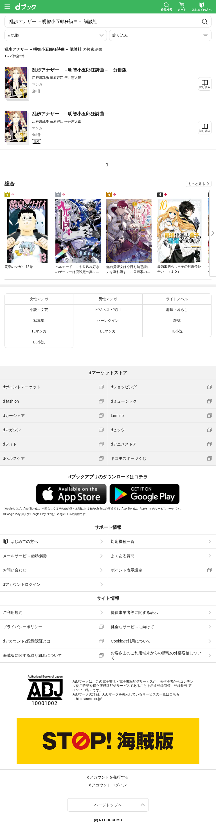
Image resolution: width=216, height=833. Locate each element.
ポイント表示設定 (126, 570)
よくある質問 (122, 556)
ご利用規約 (12, 612)
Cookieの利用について (131, 641)
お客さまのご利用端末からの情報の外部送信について (156, 655)
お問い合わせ (14, 570)
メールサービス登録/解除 (25, 556)
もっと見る (196, 184)
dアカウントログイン (21, 584)
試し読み (204, 87)
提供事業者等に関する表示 (134, 612)
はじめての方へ (20, 541)
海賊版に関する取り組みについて (32, 655)
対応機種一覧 (122, 541)
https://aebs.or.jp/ (89, 699)
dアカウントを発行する (108, 777)
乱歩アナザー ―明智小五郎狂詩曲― (70, 113)
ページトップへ (108, 805)
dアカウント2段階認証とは (27, 641)
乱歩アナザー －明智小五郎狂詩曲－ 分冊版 (79, 70)
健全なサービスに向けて (132, 627)
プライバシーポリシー (22, 627)
